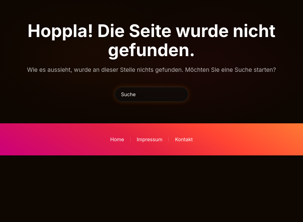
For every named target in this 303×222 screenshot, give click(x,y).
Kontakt (183, 139)
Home (117, 139)
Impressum (150, 139)
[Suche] (151, 94)
